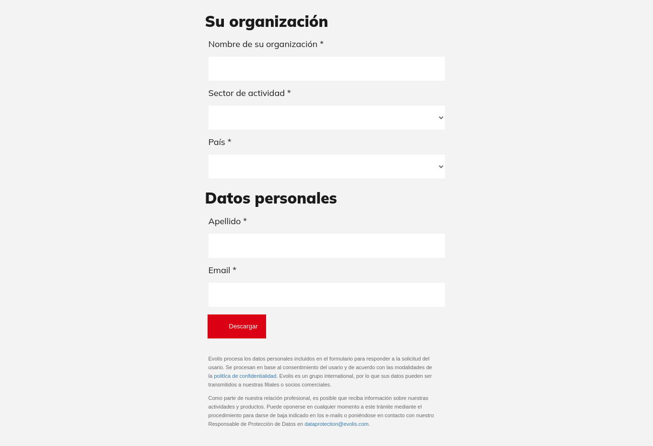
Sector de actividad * (250, 92)
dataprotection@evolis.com (336, 424)
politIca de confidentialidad (245, 376)
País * (220, 141)
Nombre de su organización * (266, 43)
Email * (223, 270)
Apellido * (228, 221)
